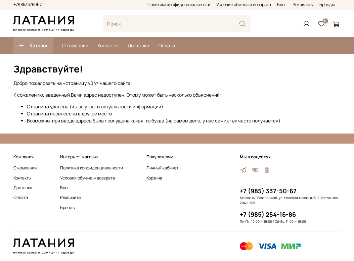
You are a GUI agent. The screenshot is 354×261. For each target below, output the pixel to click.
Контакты (108, 45)
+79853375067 (27, 4)
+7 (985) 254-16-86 (268, 214)
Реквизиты (303, 4)
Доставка (138, 45)
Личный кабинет (162, 168)
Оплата (167, 45)
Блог (281, 4)
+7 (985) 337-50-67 (268, 191)
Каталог (33, 45)
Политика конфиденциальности (178, 4)
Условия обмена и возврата (243, 4)
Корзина (154, 178)
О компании (75, 45)
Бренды (327, 4)
